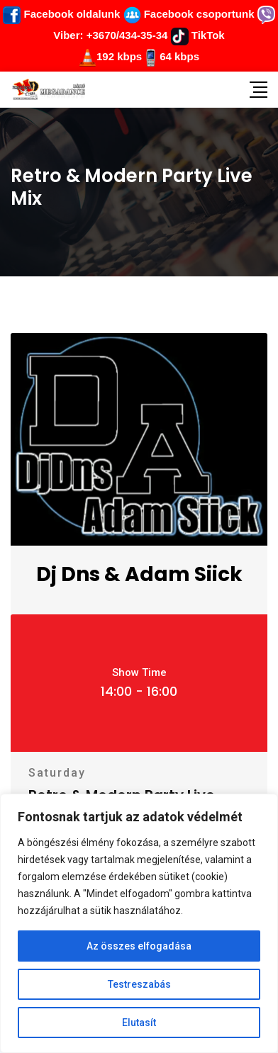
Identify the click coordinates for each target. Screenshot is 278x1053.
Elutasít (139, 1022)
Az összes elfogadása (139, 946)
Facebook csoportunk (189, 14)
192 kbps (119, 56)
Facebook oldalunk (61, 14)
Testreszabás (139, 984)
